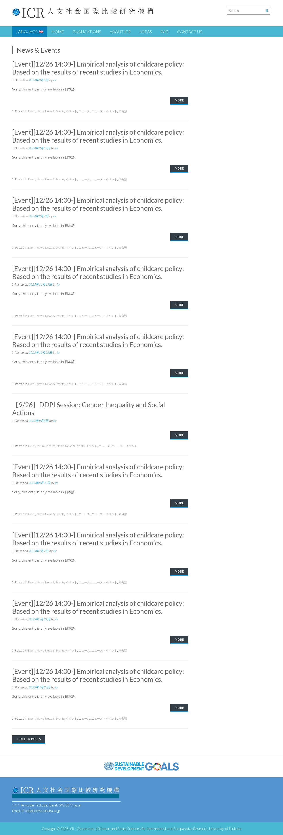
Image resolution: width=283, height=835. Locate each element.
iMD (164, 31)
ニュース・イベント (104, 111)
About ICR (120, 31)
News (40, 111)
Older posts (30, 739)
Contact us (189, 31)
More (179, 100)
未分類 (123, 111)
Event (31, 111)
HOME (58, 31)
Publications (87, 31)
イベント (71, 111)
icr (54, 80)
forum (41, 446)
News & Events (54, 111)
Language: (29, 31)
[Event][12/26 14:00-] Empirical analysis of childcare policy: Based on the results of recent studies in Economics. (98, 68)
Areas (146, 31)
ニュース (84, 111)
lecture (50, 446)
